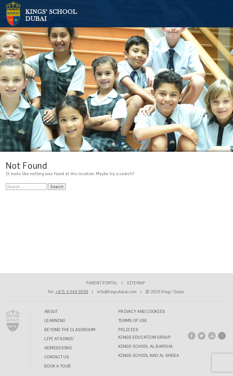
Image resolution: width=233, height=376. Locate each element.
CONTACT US (56, 356)
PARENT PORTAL (102, 282)
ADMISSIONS (58, 347)
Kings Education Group (144, 337)
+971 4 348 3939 (71, 291)
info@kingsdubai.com (117, 291)
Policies (128, 329)
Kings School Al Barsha (145, 346)
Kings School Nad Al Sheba (148, 355)
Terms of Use (132, 320)
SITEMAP (136, 282)
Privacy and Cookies (141, 311)
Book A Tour (57, 366)
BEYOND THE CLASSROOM (70, 329)
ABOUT (51, 311)
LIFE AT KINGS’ (59, 338)
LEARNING (54, 320)
